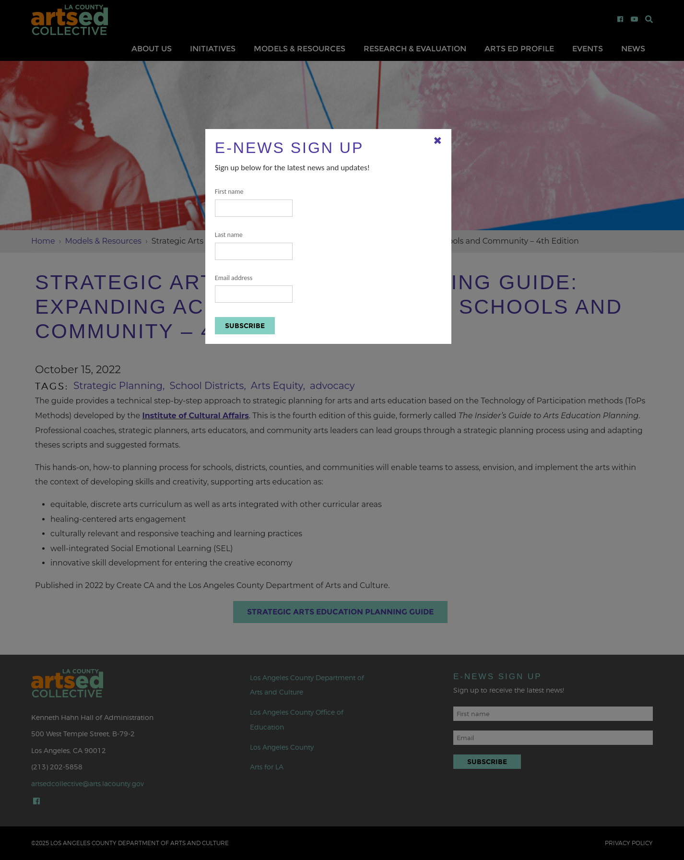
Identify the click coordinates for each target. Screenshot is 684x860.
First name (254, 202)
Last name (254, 245)
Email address (254, 288)
